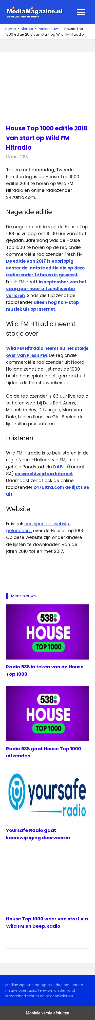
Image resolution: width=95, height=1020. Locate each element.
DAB (58, 467)
